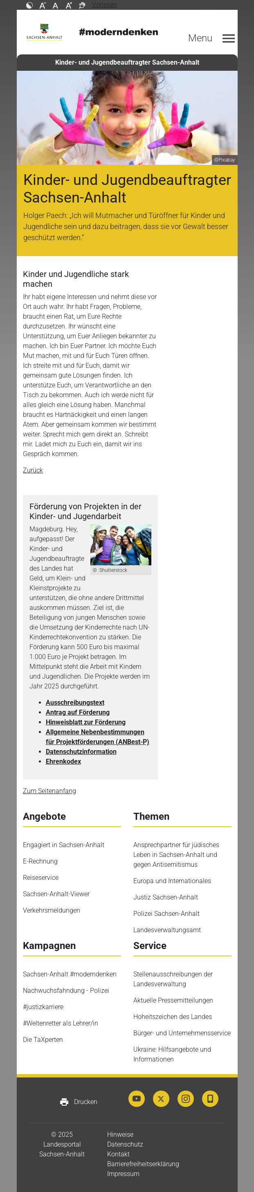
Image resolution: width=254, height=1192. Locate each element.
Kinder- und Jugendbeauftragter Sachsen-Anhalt (127, 62)
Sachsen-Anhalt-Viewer (56, 894)
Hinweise (120, 1134)
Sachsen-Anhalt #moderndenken (70, 974)
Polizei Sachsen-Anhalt (166, 914)
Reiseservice (40, 878)
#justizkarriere (43, 1007)
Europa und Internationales (172, 881)
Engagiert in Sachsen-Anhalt (63, 845)
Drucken (78, 1102)
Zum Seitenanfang (49, 791)
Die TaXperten (43, 1040)
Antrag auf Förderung (78, 712)
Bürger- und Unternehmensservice (182, 1033)
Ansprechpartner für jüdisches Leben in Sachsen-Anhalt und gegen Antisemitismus (176, 854)
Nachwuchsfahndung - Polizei (66, 990)
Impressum (123, 1174)
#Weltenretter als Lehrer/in (60, 1023)
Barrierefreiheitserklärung (143, 1164)
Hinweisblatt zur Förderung (86, 722)
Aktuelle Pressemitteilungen (173, 1000)
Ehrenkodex (63, 761)
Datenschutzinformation (81, 752)
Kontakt (118, 1154)
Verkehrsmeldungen (51, 910)
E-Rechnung (40, 861)
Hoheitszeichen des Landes (172, 1017)
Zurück (33, 470)
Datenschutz (125, 1144)
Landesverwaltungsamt (167, 930)
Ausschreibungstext (75, 702)
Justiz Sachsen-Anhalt (165, 897)
